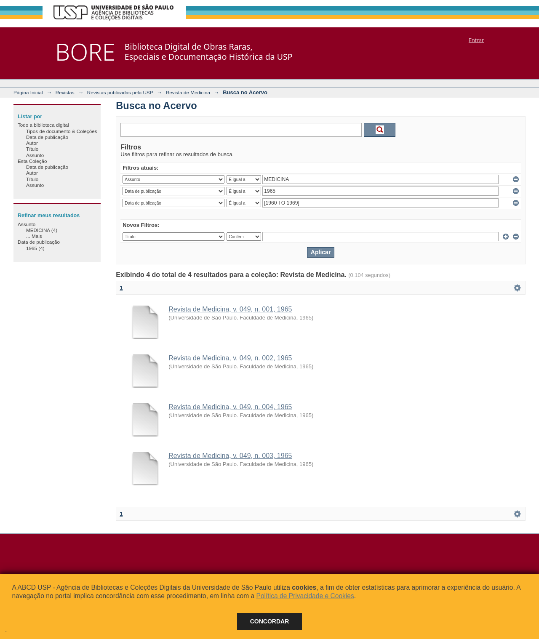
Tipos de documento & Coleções (61, 131)
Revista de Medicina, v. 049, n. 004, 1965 (230, 406)
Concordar (269, 621)
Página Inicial (28, 92)
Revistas (65, 92)
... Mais (34, 236)
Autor (32, 143)
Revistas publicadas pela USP (120, 92)
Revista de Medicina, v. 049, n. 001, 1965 (230, 309)
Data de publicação (47, 137)
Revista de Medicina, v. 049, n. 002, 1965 (230, 358)
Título (32, 149)
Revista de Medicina (188, 92)
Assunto (35, 155)
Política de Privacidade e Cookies (305, 595)
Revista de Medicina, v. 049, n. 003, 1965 (230, 455)
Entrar (476, 40)
